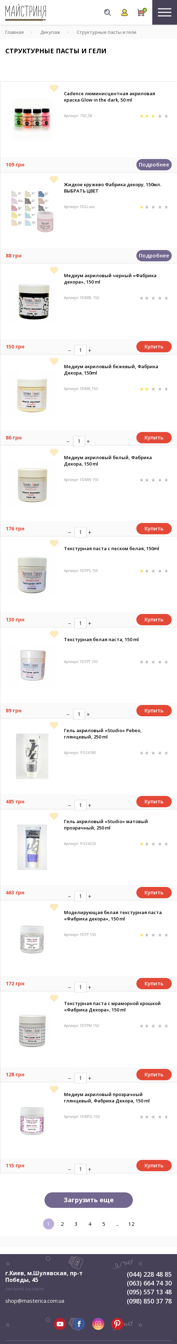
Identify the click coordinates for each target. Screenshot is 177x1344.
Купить (154, 346)
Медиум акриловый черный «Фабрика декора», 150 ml (110, 278)
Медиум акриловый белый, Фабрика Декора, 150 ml (108, 460)
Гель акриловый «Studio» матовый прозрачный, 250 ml (106, 824)
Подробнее (154, 164)
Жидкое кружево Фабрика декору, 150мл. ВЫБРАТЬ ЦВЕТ (112, 187)
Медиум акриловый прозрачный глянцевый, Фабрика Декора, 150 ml (107, 1097)
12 (131, 1223)
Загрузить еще (89, 1200)
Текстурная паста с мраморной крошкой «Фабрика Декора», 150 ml (112, 1006)
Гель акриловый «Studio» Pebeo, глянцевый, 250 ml (103, 733)
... (117, 1223)
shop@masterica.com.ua (34, 1300)
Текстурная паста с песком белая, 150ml (111, 548)
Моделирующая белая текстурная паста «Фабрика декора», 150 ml (113, 915)
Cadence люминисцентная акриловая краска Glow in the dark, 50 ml (109, 96)
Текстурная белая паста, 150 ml (101, 639)
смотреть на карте (24, 1289)
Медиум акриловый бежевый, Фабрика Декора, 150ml (111, 369)
